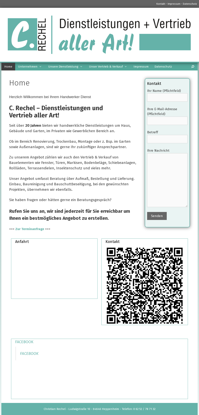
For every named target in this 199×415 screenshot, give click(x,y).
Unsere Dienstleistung (67, 66)
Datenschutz (190, 3)
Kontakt (160, 3)
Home (8, 66)
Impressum (174, 3)
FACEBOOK (24, 341)
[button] (41, 66)
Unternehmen (31, 66)
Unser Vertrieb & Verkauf (110, 66)
